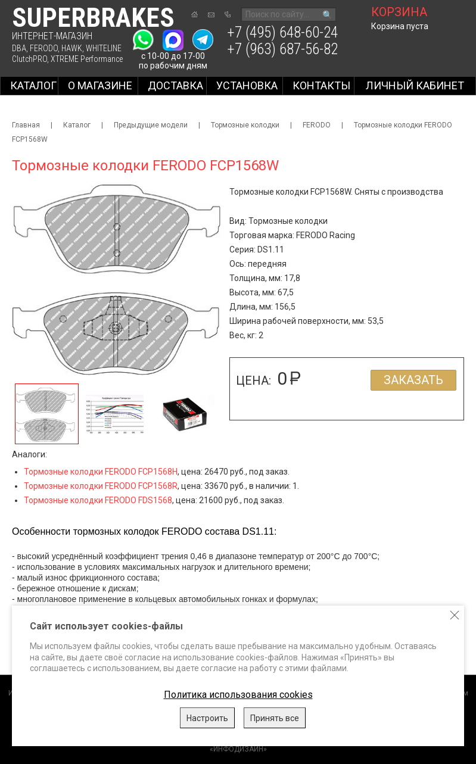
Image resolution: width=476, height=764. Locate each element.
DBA (19, 48)
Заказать (413, 380)
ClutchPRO (29, 59)
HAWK (71, 48)
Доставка (175, 85)
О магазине (100, 85)
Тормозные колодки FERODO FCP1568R (101, 486)
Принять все (274, 718)
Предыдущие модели (151, 125)
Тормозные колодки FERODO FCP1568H (101, 471)
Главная (26, 125)
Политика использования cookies (238, 694)
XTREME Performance (87, 59)
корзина (399, 12)
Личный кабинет (415, 85)
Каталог (33, 85)
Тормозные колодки (245, 125)
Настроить (207, 718)
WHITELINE (104, 48)
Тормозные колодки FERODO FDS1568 (98, 500)
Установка (247, 85)
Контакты (321, 85)
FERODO (44, 48)
